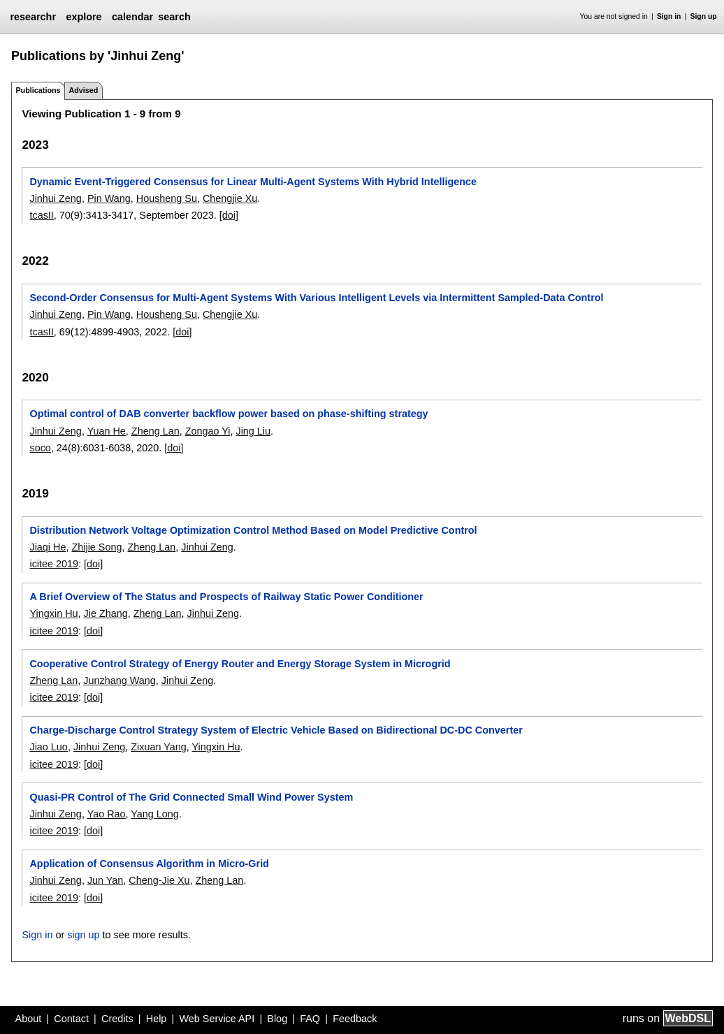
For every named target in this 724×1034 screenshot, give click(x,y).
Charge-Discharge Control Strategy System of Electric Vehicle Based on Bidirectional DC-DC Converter (275, 730)
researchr (33, 16)
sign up (83, 934)
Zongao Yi (208, 431)
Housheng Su (166, 198)
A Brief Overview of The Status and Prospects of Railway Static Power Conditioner (226, 596)
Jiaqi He (47, 547)
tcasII (41, 215)
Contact (71, 1018)
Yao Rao (106, 814)
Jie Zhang (106, 613)
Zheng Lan (155, 431)
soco (39, 447)
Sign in (669, 16)
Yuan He (106, 431)
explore (83, 16)
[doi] (228, 215)
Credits (117, 1018)
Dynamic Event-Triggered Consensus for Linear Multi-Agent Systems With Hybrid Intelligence (253, 181)
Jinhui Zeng (55, 198)
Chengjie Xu (230, 198)
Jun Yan (105, 880)
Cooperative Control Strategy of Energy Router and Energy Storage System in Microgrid (239, 663)
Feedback (355, 1018)
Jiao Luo (48, 746)
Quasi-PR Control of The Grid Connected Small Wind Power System (191, 797)
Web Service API (216, 1018)
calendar (132, 16)
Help (156, 1018)
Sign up (703, 16)
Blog (277, 1018)
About (28, 1018)
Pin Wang (109, 198)
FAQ (310, 1018)
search (174, 16)
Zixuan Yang (158, 746)
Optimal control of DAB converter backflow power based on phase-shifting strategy (228, 413)
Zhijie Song (96, 547)
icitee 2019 (53, 563)
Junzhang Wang (119, 680)
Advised (83, 90)
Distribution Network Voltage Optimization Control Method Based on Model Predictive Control (253, 530)
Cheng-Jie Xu (159, 880)
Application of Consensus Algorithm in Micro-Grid (148, 863)
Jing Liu (253, 431)
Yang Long (155, 814)
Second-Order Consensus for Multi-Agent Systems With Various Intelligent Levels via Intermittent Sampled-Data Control (316, 297)
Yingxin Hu (53, 613)
